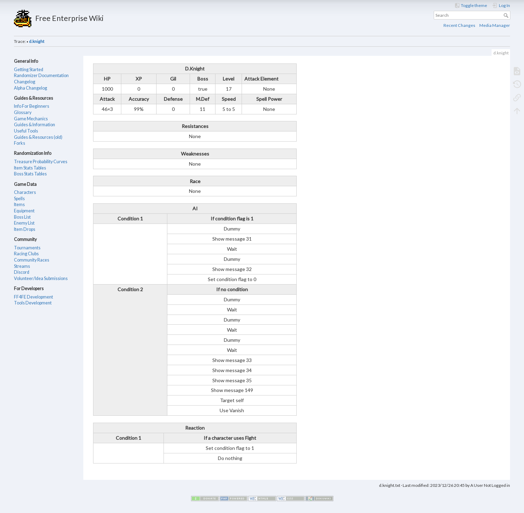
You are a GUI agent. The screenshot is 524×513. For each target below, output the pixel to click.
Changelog (24, 81)
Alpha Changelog (30, 88)
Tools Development (33, 302)
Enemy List (24, 223)
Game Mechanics (31, 118)
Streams (22, 266)
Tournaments (27, 247)
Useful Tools (26, 131)
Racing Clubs (26, 253)
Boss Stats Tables (30, 173)
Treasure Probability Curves (40, 161)
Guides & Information (34, 124)
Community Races (31, 260)
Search (506, 15)
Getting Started (28, 69)
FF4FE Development (33, 297)
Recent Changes (459, 25)
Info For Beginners (31, 106)
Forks (19, 143)
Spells (19, 198)
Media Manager (494, 25)
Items (19, 204)
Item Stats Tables (30, 168)
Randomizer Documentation (41, 75)
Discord (21, 272)
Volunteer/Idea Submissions (41, 278)
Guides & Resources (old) (38, 137)
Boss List (22, 217)
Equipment (24, 210)
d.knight (36, 41)
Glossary (22, 112)
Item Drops (24, 229)
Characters (25, 192)
